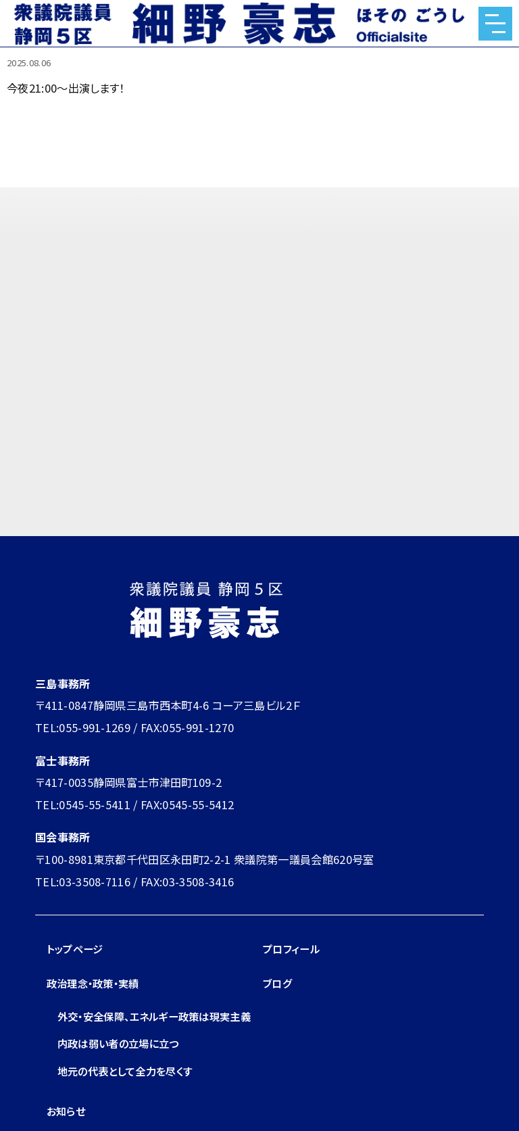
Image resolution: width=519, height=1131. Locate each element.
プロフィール (293, 948)
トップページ (77, 948)
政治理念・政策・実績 (96, 983)
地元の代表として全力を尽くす (129, 1092)
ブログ (278, 983)
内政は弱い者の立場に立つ (122, 1065)
